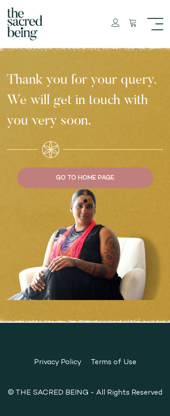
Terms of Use (113, 361)
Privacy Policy (58, 361)
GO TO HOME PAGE (85, 177)
